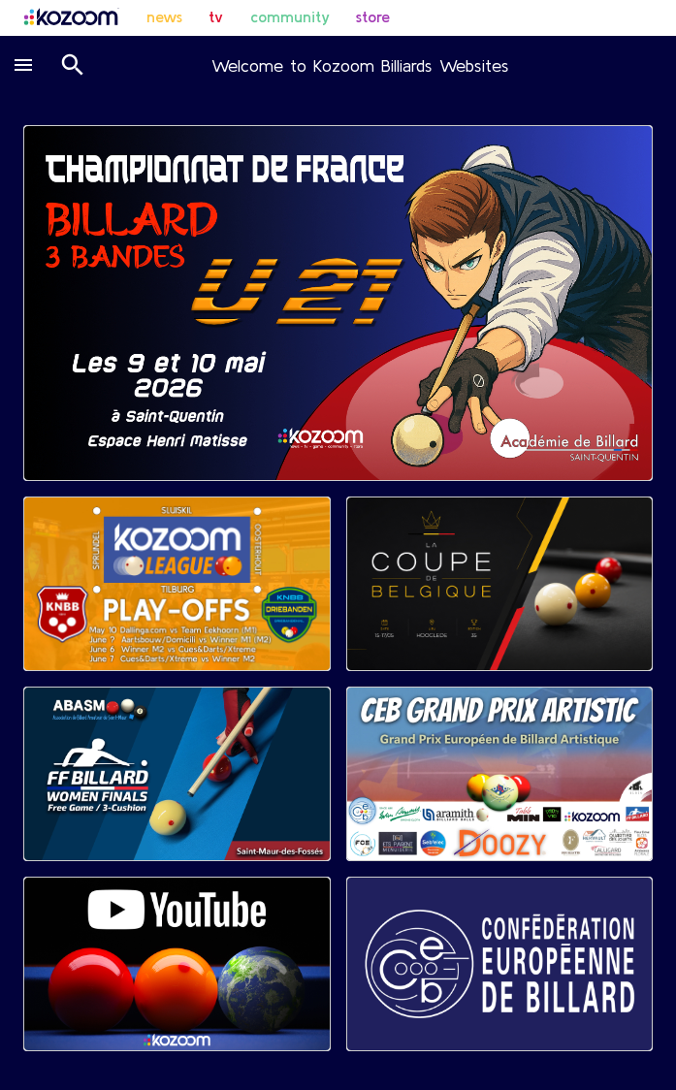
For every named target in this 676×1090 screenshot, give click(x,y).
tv (216, 16)
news (164, 16)
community (290, 16)
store (373, 16)
